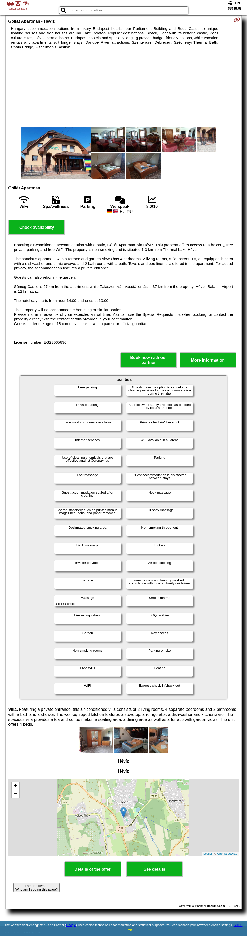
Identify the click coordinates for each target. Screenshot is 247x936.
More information (208, 360)
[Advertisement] (123, 88)
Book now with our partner (148, 360)
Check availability (36, 227)
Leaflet (207, 853)
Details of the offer (92, 869)
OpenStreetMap (227, 853)
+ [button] (15, 786)
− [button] (15, 794)
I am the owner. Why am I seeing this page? (36, 887)
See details (154, 869)
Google (71, 925)
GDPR (238, 925)
